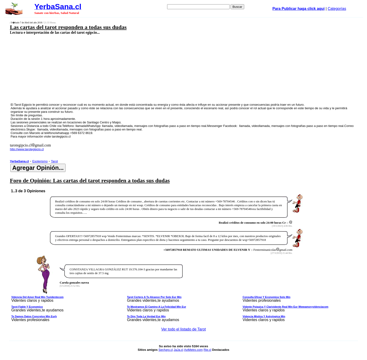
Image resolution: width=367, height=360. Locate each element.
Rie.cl (207, 350)
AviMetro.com (193, 350)
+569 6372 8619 (81, 133)
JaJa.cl (178, 350)
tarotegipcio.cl (61, 136)
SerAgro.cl (165, 350)
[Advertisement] (143, 68)
